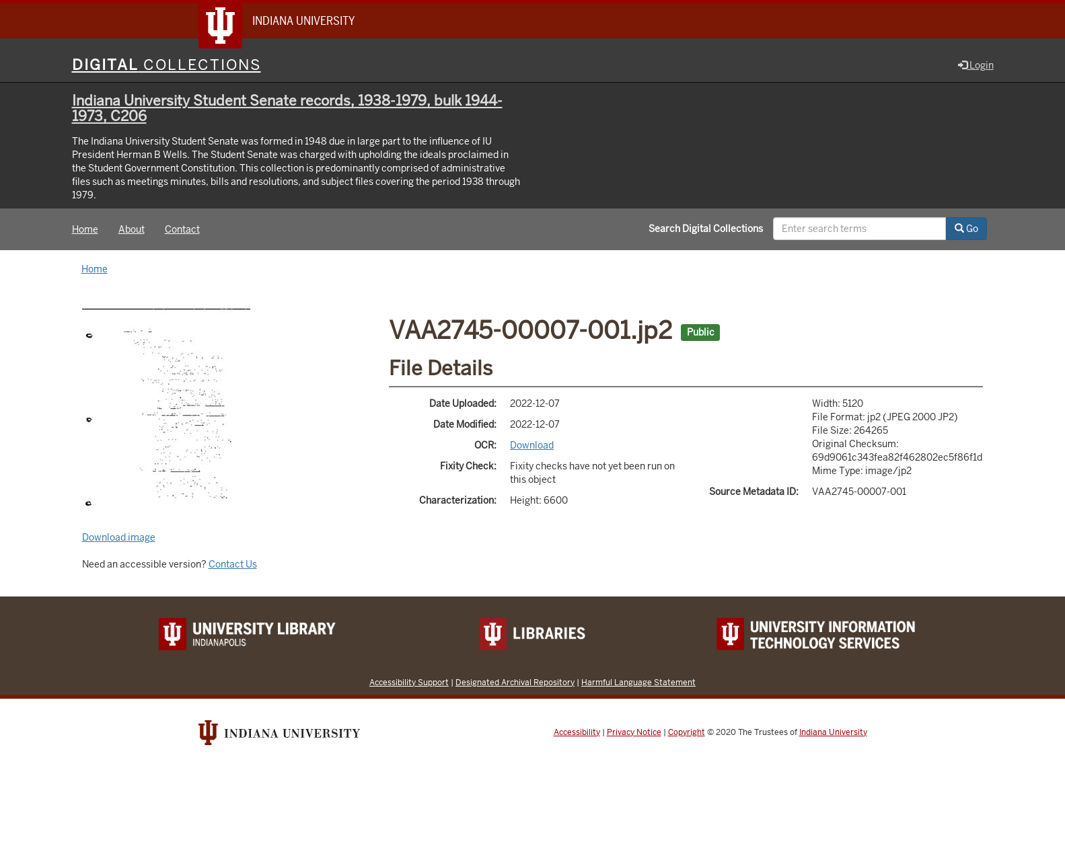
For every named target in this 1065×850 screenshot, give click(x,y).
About (131, 229)
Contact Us (233, 564)
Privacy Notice (634, 732)
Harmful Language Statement (638, 682)
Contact (182, 229)
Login (976, 65)
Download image (118, 537)
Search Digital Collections (706, 229)
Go (966, 229)
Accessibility (577, 732)
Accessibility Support (409, 682)
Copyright (686, 732)
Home (85, 229)
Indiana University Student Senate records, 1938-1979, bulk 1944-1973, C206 (287, 108)
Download (532, 445)
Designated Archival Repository (515, 682)
